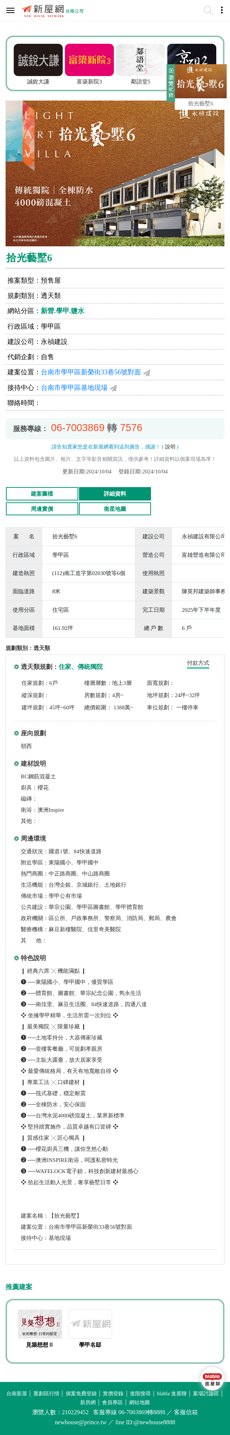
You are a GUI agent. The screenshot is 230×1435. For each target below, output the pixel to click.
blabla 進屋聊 (172, 1393)
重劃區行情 (46, 1393)
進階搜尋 (140, 1393)
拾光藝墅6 (200, 103)
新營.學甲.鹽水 (62, 311)
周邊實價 (42, 509)
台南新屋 (16, 1393)
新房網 (88, 1402)
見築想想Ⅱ (40, 1345)
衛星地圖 (115, 509)
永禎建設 (54, 341)
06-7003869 (78, 427)
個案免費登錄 (81, 1393)
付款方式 (198, 663)
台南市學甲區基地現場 (74, 387)
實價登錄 (113, 1393)
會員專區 (112, 1402)
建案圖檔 (42, 494)
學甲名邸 (90, 1345)
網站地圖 (139, 1402)
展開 (170, 86)
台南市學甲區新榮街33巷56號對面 (91, 372)
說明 (170, 447)
